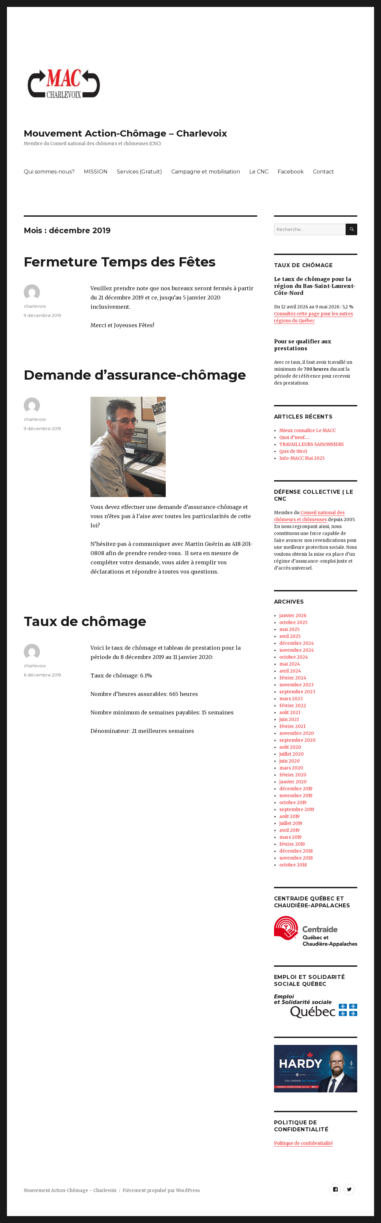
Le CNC (258, 172)
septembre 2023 (297, 692)
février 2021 (292, 726)
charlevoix (35, 306)
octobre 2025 (293, 622)
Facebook (291, 172)
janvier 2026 (292, 615)
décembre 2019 (295, 789)
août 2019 (289, 816)
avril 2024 (290, 671)
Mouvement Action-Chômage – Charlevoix (125, 133)
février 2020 (292, 775)
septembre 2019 (296, 809)
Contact (323, 172)
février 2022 (292, 705)
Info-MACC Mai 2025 (302, 458)
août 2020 (290, 747)
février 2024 (292, 678)
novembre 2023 (296, 685)
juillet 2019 (290, 823)
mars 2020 (291, 768)
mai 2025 (289, 629)
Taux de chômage (85, 621)
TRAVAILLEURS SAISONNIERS (311, 444)
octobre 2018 (293, 865)
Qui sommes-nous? (49, 172)
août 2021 (289, 712)
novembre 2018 (296, 858)
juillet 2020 (291, 754)
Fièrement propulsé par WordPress (161, 1190)
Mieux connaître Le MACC (307, 430)
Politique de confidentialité (303, 1143)
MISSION (96, 172)
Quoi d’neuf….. (294, 437)
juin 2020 (289, 761)
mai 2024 (289, 664)
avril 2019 (289, 830)
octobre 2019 (292, 802)
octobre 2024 (293, 657)
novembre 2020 (296, 733)
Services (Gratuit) (139, 172)
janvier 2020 (293, 782)
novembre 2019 (295, 796)
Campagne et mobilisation (205, 172)
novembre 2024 (296, 650)
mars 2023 (291, 699)
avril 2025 (289, 636)
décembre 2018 (296, 851)
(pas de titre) (293, 451)
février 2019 (292, 844)
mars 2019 (290, 837)
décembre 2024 (296, 643)
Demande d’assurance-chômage (135, 375)
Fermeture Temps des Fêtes (120, 262)
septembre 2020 (297, 740)
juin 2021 (289, 719)
